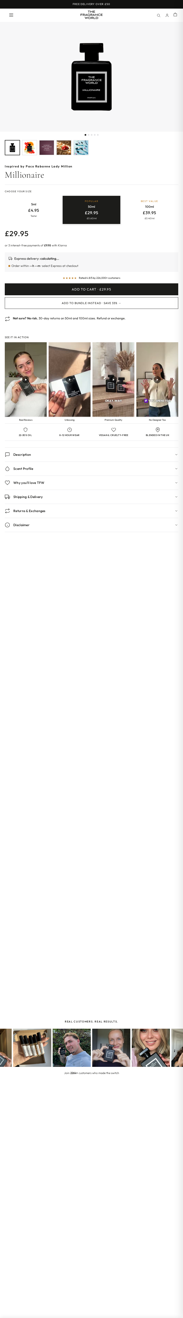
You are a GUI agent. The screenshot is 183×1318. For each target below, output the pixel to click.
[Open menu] (11, 15)
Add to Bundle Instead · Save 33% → (91, 303)
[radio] (33, 210)
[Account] (167, 15)
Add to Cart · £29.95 (91, 289)
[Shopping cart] (175, 15)
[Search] (158, 15)
